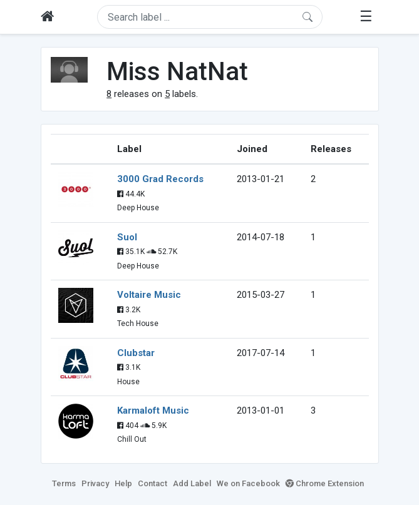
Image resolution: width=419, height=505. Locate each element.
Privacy (95, 483)
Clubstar (136, 353)
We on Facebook (248, 483)
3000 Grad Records (160, 179)
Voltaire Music (149, 294)
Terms (64, 483)
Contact (152, 483)
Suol (127, 237)
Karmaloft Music (153, 410)
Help (123, 483)
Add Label (192, 483)
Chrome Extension (325, 483)
